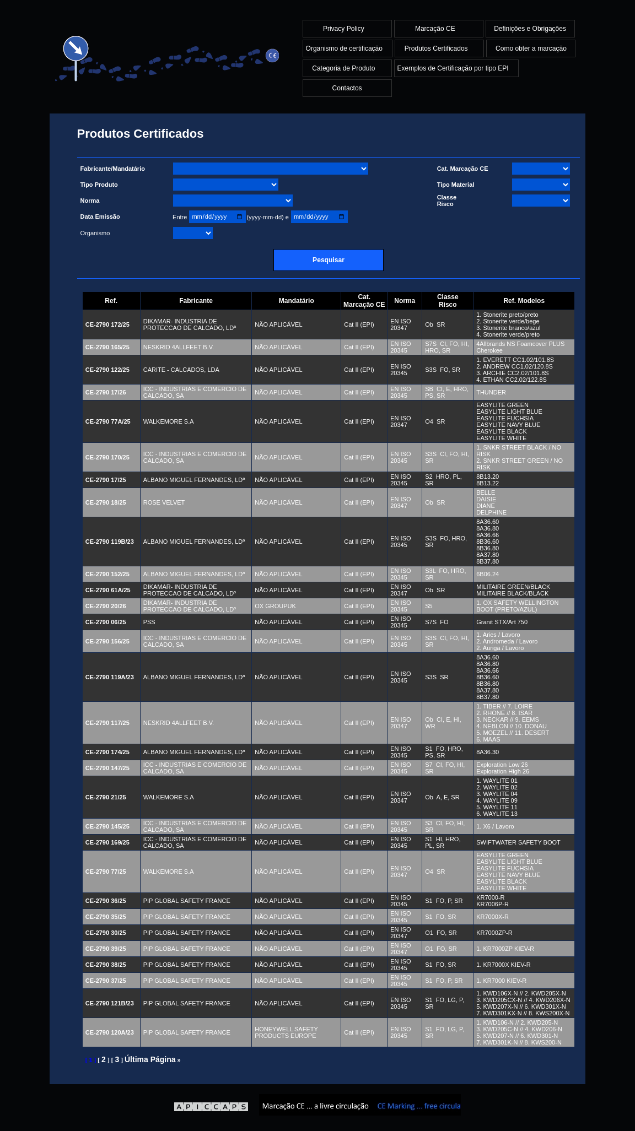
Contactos (347, 88)
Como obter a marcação (531, 48)
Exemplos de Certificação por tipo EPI (453, 68)
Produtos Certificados (437, 48)
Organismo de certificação (345, 48)
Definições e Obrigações (530, 29)
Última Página (150, 1059)
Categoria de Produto (344, 68)
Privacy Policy (344, 29)
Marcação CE (436, 29)
